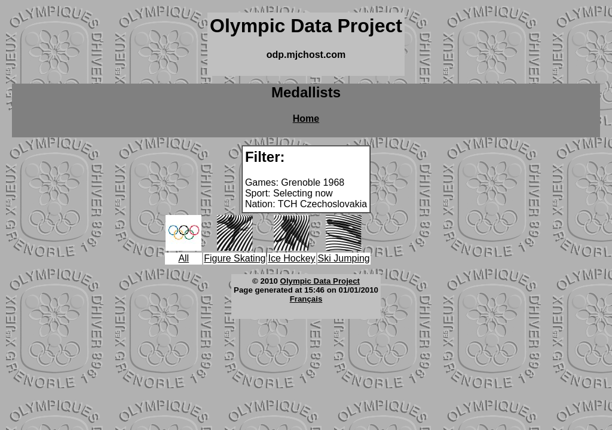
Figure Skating (234, 258)
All (183, 258)
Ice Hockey (291, 258)
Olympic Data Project (320, 281)
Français (306, 298)
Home (306, 118)
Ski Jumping (344, 258)
